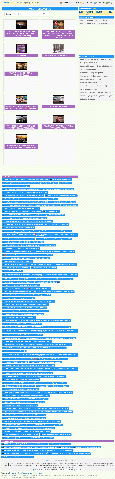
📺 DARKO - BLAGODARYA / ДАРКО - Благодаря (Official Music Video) (25, 179)
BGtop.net (12, 473)
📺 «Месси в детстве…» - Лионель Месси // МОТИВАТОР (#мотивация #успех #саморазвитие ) (36, 320)
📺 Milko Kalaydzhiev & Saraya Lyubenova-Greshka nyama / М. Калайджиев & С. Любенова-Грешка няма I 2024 (40, 369)
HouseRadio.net (23, 473)
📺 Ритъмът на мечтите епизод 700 (16, 186)
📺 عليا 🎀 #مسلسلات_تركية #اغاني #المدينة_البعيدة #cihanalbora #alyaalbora (26, 288)
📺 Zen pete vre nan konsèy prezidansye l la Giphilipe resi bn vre (24, 218)
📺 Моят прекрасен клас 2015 (60, 179)
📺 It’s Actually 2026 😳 (64, 392)
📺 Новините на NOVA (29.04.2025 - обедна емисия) (20, 434)
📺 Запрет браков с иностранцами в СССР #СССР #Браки (23, 314)
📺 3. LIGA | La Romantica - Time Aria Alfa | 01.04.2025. (40, 279)
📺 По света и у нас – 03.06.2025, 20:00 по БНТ (18, 298)
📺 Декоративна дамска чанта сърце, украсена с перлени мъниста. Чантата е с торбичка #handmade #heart (40, 274)
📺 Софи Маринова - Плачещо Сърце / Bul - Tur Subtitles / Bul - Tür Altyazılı (28, 301)
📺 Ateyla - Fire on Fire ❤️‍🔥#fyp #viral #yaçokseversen (21, 379)
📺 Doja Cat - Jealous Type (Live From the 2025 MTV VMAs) (22, 211)
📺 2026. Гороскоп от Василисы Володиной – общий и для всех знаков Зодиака (30, 183)
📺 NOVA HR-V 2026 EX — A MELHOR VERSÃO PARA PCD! (21, 208)
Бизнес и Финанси (98, 59)
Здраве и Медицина (87, 66)
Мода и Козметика (87, 86)
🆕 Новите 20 (99, 3)
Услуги (109, 96)
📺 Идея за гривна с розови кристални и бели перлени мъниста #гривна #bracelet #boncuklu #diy (37, 411)
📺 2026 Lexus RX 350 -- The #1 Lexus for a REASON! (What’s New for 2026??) (28, 438)
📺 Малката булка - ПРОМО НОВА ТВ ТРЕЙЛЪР (18, 386)
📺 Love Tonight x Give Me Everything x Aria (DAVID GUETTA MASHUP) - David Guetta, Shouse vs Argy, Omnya (39, 202)
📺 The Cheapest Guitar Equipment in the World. (19, 317)
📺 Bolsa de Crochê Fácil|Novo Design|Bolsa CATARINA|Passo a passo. (26, 395)
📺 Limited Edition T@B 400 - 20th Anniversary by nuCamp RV (23, 195)
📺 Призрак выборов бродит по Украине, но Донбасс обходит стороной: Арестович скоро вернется (38, 251)
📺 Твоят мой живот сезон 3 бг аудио (16, 267)
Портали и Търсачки (88, 92)
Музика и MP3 (102, 86)
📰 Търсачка (74, 3)
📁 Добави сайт (86, 3)
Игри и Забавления (104, 66)
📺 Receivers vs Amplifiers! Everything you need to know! (22, 324)
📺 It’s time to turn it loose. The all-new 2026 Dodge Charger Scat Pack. (26, 295)
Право (100, 92)
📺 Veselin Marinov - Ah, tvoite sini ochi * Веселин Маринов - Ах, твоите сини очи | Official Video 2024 (37, 344)
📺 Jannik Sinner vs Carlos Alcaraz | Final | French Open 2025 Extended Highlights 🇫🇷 (31, 282)
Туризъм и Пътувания (96, 96)
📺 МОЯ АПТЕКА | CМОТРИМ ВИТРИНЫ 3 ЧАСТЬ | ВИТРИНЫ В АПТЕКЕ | (26, 431)
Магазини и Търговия (88, 83)
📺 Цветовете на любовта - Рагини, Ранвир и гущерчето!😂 (24, 307)
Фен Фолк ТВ (92, 23)
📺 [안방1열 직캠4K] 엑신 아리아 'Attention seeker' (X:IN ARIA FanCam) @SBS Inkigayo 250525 (32, 425)
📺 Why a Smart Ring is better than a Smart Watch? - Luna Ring (24, 415)
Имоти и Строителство (90, 69)
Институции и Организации (91, 73)
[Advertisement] (58, 76)
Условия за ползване (66, 470)
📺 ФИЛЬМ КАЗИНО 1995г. (11, 279)
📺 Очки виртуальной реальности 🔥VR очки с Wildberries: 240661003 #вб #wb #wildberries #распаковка (39, 264)
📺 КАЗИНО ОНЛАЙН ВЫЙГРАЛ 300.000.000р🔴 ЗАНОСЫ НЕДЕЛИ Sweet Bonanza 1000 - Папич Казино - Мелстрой (40, 234)
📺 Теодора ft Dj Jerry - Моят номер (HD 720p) (52, 386)
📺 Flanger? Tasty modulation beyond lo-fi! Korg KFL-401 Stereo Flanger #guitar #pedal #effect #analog (38, 291)
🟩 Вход (109, 3)
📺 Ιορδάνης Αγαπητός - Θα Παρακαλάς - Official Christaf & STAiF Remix (25, 304)
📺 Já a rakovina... (65, 183)
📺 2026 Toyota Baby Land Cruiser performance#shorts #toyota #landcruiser (29, 245)
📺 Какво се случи (66, 279)
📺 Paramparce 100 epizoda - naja (14, 351)
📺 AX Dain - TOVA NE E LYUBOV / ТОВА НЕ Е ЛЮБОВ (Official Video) (25, 192)
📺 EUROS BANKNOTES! (51, 211)
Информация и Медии (99, 76)
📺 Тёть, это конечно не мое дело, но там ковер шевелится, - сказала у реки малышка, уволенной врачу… (40, 354)
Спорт (82, 96)
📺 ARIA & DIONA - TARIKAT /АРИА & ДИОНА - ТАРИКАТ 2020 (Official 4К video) (28, 428)
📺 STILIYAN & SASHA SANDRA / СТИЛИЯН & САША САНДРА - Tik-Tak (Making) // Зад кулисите (34, 376)
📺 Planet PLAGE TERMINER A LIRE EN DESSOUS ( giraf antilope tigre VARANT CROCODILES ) (33, 215)
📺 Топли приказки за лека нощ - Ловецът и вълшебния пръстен (25, 311)
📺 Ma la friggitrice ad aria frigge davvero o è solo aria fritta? (23, 402)
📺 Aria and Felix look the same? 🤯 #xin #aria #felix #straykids (24, 418)
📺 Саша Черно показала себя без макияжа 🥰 (19, 359)
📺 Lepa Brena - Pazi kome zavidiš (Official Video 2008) (21, 248)
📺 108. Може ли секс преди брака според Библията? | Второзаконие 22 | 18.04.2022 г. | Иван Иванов (38, 189)
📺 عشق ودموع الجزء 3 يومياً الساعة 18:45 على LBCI (17, 261)
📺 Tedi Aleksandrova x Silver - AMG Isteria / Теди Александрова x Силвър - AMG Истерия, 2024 (35, 408)
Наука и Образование (88, 89)
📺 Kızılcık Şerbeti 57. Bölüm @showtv (44, 267)
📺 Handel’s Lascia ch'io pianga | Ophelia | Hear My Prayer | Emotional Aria (27, 373)
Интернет (84, 76)
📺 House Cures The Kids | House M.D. (15, 362)
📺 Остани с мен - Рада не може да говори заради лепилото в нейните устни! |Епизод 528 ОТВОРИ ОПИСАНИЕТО (40, 330)
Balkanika (103, 23)
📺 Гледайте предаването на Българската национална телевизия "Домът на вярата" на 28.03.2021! (39, 338)
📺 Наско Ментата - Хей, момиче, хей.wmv (55, 434)
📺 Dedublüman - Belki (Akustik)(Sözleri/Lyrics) (18, 239)
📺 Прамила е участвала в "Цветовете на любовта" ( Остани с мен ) (27, 221)
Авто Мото (84, 59)
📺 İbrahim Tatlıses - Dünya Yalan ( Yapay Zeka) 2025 (54, 239)
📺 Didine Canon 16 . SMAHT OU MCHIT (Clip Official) (20, 405)
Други (109, 59)
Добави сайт (38, 470)
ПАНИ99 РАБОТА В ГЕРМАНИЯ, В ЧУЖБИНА (95, 12)
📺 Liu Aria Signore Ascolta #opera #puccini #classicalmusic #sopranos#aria (28, 365)
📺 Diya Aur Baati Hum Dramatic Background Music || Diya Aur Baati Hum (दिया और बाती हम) (31, 421)
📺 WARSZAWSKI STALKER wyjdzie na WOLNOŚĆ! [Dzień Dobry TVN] (25, 399)
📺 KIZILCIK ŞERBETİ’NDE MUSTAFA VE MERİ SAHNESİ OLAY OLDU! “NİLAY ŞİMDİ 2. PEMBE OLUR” (34, 347)
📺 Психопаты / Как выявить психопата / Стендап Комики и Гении (27, 341)
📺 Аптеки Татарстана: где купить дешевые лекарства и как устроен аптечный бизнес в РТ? (37, 231)
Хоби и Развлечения (87, 99)
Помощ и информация (51, 470)
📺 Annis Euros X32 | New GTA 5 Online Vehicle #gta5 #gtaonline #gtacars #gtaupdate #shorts (34, 383)
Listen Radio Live (36, 473)
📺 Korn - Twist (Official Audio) (12, 271)
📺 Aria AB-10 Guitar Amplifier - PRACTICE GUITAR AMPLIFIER (23, 242)
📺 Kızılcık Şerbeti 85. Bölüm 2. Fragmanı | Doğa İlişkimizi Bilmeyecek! (26, 258)
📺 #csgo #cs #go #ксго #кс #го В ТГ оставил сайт (21, 389)
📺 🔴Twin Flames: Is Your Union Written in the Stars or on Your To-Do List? (27, 255)
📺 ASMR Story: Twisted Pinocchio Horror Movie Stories (21, 285)
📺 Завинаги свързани (69, 205)
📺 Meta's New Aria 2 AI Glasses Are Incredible (61, 195)
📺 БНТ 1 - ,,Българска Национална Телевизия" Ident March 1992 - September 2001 (31, 205)
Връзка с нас (79, 470)
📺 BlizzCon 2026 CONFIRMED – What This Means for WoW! (22, 335)
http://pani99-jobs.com (86, 14)
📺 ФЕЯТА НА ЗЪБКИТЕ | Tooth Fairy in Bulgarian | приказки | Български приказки (30, 199)
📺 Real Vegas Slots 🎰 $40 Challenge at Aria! (52, 359)
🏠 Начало (64, 3)
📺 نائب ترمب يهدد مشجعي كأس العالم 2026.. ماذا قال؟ (45, 362)
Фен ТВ (82, 23)
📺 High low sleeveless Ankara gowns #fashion (18, 227)
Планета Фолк (101, 20)
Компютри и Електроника (90, 79)
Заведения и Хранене (88, 63)
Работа (108, 92)
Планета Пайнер (86, 20)
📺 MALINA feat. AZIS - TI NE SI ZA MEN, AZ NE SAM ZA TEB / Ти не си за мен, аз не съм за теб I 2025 (36, 327)
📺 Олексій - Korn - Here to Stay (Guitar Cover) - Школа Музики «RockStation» (29, 392)
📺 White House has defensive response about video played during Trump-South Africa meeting (35, 224)
